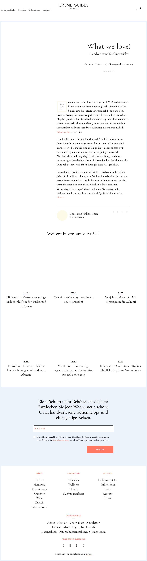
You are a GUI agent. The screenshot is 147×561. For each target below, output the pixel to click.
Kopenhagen (39, 489)
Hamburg (39, 484)
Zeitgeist (52, 14)
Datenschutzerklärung (60, 440)
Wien (39, 498)
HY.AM (89, 554)
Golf (107, 489)
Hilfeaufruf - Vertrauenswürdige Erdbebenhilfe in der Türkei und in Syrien (26, 301)
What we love (64, 132)
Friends (90, 527)
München (39, 494)
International (39, 507)
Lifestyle (43, 8)
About (51, 523)
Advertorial (109, 72)
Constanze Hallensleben (95, 64)
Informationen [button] (73, 516)
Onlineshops (39, 14)
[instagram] (70, 546)
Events (56, 527)
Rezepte (26, 14)
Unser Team (77, 523)
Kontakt (62, 523)
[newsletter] (83, 546)
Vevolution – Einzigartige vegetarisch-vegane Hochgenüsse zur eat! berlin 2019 (73, 370)
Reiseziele (73, 480)
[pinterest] (76, 546)
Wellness (73, 484)
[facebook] (63, 546)
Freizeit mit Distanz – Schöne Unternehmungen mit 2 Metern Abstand (26, 370)
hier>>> (60, 197)
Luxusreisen (25, 8)
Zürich (39, 502)
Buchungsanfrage (73, 494)
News (107, 498)
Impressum (99, 532)
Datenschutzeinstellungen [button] (74, 532)
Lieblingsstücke (12, 14)
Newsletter (93, 523)
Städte (9, 8)
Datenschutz (49, 532)
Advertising (69, 527)
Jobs (81, 527)
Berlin (39, 480)
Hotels (74, 489)
